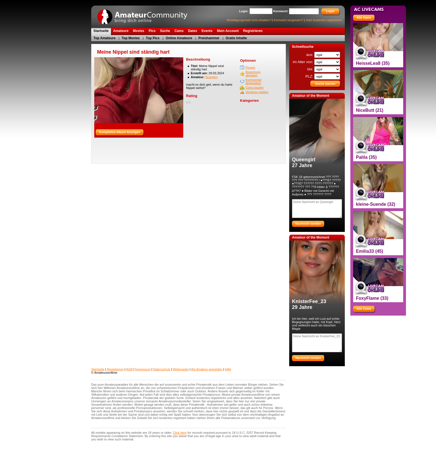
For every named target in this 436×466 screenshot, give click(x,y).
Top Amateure (104, 38)
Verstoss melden (257, 92)
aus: (310, 55)
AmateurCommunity (145, 15)
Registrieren (115, 369)
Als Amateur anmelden (206, 369)
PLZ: (309, 76)
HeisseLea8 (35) (373, 63)
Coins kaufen (255, 87)
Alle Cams (363, 17)
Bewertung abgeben (253, 73)
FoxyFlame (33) (372, 298)
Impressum (142, 369)
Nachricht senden (308, 223)
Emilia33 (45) (369, 251)
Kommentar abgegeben (254, 81)
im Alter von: (303, 62)
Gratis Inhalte (236, 38)
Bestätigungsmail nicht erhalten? (249, 20)
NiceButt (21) (369, 110)
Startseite (97, 369)
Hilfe (228, 369)
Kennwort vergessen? (288, 20)
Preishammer (208, 38)
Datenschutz (161, 369)
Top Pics (153, 38)
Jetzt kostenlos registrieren (324, 20)
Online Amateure (179, 38)
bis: (311, 69)
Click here (180, 432)
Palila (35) (366, 157)
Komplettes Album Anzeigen (119, 132)
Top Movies (131, 38)
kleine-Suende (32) (375, 204)
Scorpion (211, 77)
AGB (129, 369)
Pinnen (250, 67)
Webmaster (181, 369)
